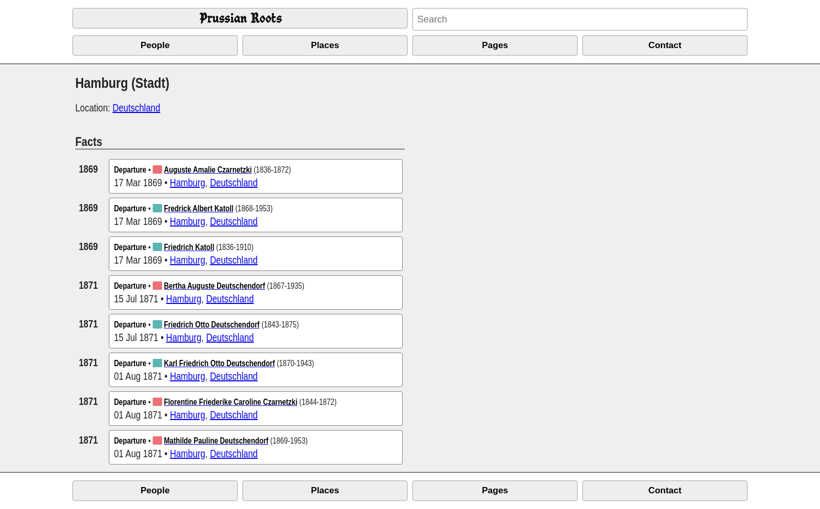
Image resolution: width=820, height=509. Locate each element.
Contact (664, 45)
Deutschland (136, 107)
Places (325, 45)
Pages (495, 45)
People (155, 45)
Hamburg (187, 182)
